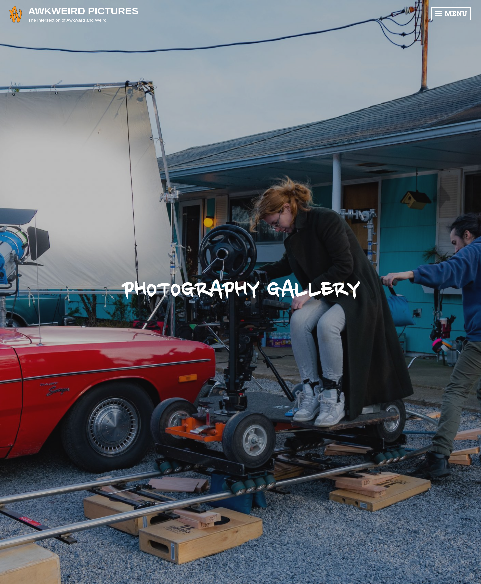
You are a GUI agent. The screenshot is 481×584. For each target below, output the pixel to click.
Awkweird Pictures (83, 10)
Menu (451, 14)
